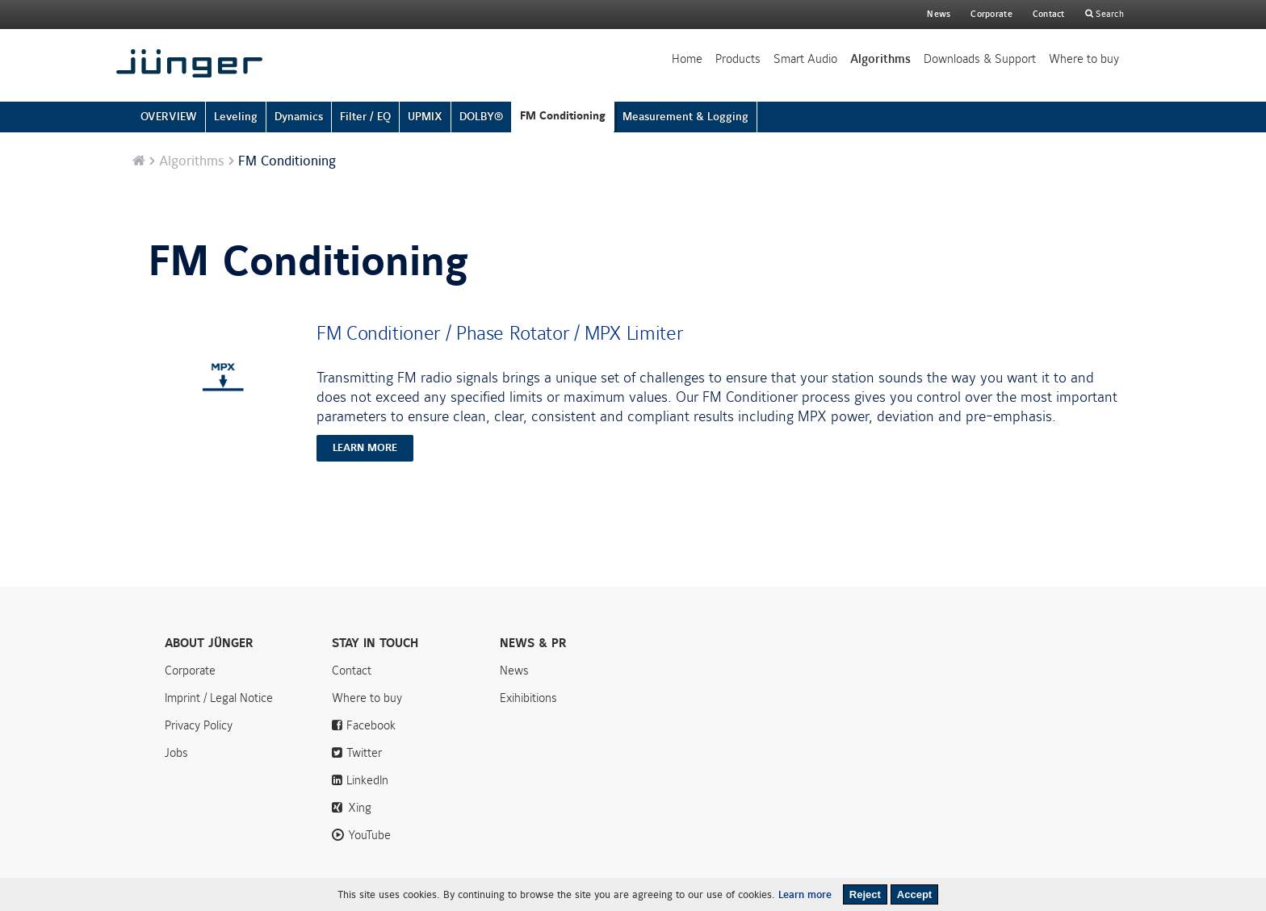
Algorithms (880, 59)
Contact (1049, 14)
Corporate (190, 670)
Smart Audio (805, 59)
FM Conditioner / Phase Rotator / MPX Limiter (499, 333)
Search (1108, 14)
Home (687, 59)
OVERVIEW (168, 116)
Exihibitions (528, 698)
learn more (365, 447)
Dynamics (299, 116)
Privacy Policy (199, 725)
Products (738, 59)
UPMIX (425, 116)
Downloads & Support (980, 59)
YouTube (369, 835)
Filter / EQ (365, 116)
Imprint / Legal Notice (219, 698)
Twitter (364, 753)
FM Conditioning (563, 116)
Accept (914, 894)
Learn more (805, 894)
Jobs (176, 753)
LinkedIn (367, 780)
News (938, 14)
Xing (359, 807)
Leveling (236, 116)
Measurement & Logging (685, 116)
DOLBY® (481, 116)
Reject (865, 894)
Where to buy (1084, 59)
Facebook (371, 725)
